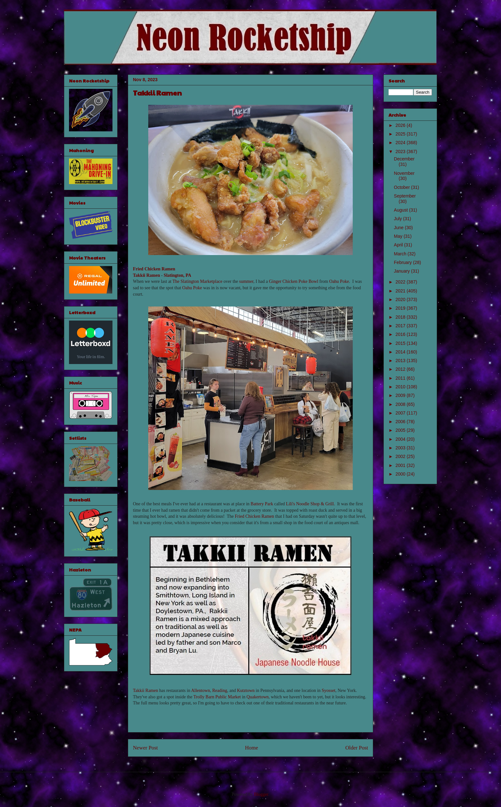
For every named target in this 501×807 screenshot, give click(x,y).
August (401, 210)
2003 (401, 447)
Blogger (261, 794)
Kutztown (246, 690)
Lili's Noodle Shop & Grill (310, 503)
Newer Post (145, 748)
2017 (401, 325)
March (401, 253)
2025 (401, 133)
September (405, 195)
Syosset (328, 690)
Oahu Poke (339, 281)
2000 (401, 474)
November (404, 173)
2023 (401, 151)
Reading (219, 690)
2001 (401, 465)
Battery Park (261, 503)
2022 (401, 281)
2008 (401, 404)
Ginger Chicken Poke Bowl (293, 281)
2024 (401, 142)
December (404, 158)
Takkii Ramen (146, 275)
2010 (401, 386)
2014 (401, 351)
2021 (401, 290)
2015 (401, 343)
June (399, 227)
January (402, 271)
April (399, 244)
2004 (401, 439)
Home (251, 748)
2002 (401, 456)
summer (246, 281)
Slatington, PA (177, 275)
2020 (401, 299)
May (399, 236)
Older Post (356, 748)
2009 (401, 395)
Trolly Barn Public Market (217, 696)
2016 (401, 334)
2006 (401, 421)
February (403, 262)
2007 (401, 412)
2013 (401, 360)
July (398, 218)
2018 (401, 317)
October (402, 187)
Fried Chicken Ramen (154, 269)
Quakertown (258, 696)
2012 (401, 369)
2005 (401, 430)
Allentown (200, 690)
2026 (401, 125)
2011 (401, 378)
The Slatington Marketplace (197, 281)
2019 (401, 308)
